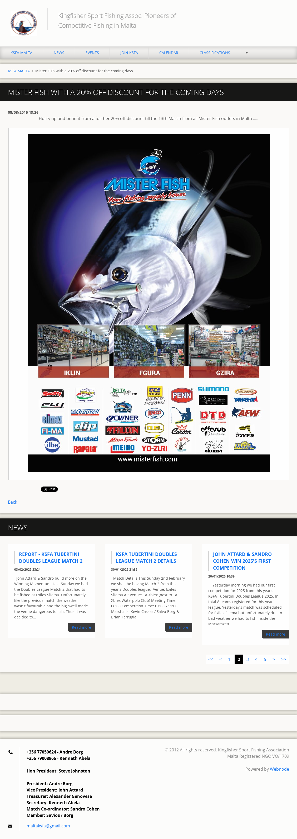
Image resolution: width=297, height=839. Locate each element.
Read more (81, 627)
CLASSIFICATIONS (215, 52)
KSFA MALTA (21, 52)
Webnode (279, 769)
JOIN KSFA (129, 52)
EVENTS (92, 52)
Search (283, 15)
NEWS (59, 52)
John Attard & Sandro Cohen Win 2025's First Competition (242, 561)
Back (12, 502)
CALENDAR (168, 52)
